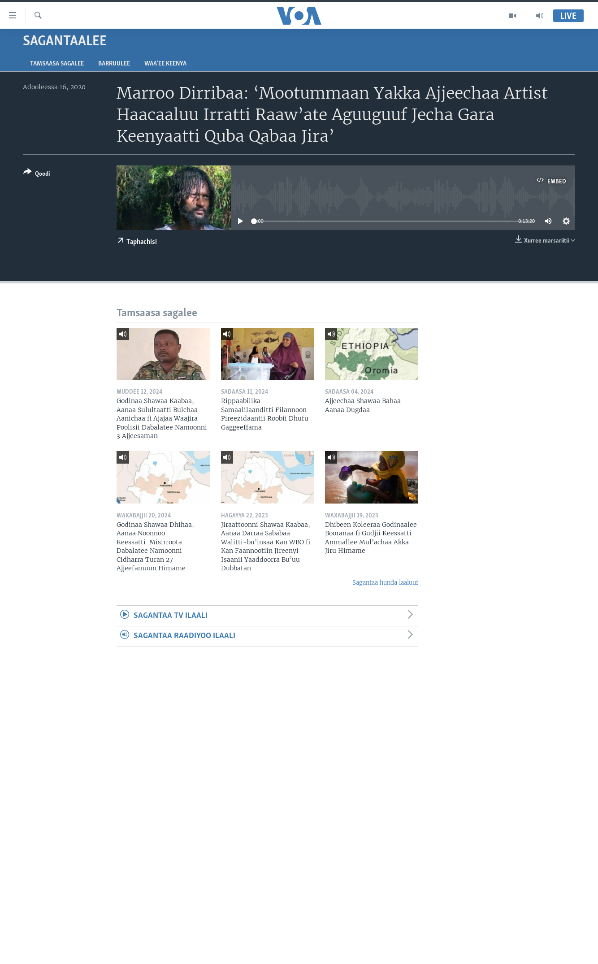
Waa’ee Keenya (165, 64)
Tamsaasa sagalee (57, 64)
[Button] (36, 174)
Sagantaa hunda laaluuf (385, 582)
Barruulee (114, 64)
